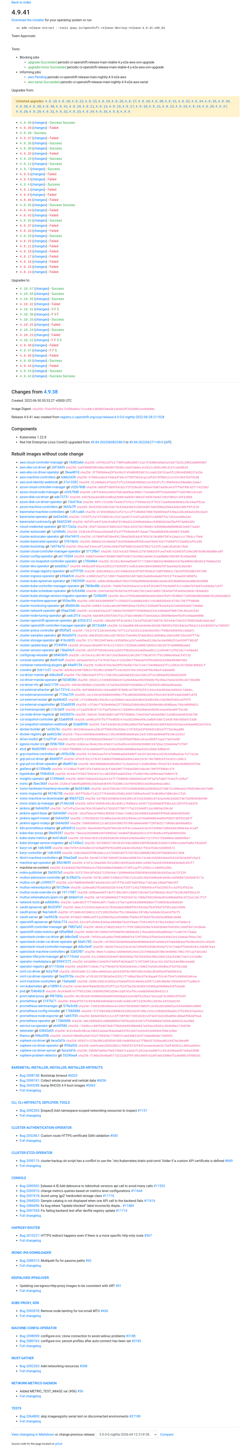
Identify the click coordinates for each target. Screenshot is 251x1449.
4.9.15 (115, 107)
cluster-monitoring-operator (40, 606)
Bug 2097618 (29, 1196)
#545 (114, 1136)
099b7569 (57, 744)
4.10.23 (26, 335)
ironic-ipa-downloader (31, 1253)
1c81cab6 (77, 512)
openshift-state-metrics (37, 932)
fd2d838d (69, 680)
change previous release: (77, 1434)
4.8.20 (64, 101)
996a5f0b (42, 1036)
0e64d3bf (42, 808)
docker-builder (30, 729)
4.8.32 (184, 101)
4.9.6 (25, 174)
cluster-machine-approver (38, 601)
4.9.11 (88, 107)
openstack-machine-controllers (42, 952)
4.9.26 (208, 107)
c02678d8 (78, 487)
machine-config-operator (34, 1328)
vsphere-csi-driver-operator (39, 1045)
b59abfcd (67, 576)
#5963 (90, 1085)
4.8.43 (26, 215)
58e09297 (55, 833)
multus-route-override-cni (38, 892)
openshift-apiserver (34, 922)
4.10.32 (26, 304)
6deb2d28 (68, 477)
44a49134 (74, 665)
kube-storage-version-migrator (41, 843)
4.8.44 (26, 210)
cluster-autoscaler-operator (39, 536)
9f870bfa (56, 996)
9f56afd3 (70, 1045)
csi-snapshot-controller (36, 719)
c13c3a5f (57, 709)
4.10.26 (26, 320)
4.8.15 (26, 267)
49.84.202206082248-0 (108, 442)
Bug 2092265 (29, 1111)
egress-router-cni (32, 744)
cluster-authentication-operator (41, 1128)
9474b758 (55, 793)
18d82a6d (76, 462)
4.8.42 (26, 221)
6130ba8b (43, 769)
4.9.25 (26, 154)
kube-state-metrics (33, 838)
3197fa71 (50, 1001)
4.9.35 (101, 112)
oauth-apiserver (31, 907)
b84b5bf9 (61, 655)
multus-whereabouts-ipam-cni (41, 897)
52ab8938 (67, 704)
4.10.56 (26, 294)
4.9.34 (88, 112)
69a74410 (71, 536)
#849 (229, 1161)
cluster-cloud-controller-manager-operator (50, 551)
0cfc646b (78, 591)
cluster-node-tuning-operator (40, 616)
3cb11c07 (44, 670)
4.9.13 (101, 107)
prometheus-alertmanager (39, 1006)
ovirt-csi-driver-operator (37, 976)
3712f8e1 (93, 551)
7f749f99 (60, 645)
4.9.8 (114, 112)
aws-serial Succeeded (44, 82)
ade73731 (61, 497)
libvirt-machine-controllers (39, 858)
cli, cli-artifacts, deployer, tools (41, 1103)
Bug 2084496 (29, 1206)
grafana (25, 769)
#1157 (142, 1111)
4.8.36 (224, 101)
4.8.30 (157, 101)
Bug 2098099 (29, 1336)
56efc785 (84, 942)
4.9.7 (25, 169)
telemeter (27, 1031)
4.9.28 (22, 112)
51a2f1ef (49, 739)
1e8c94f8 (44, 848)
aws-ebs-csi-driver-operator (39, 472)
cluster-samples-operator (38, 635)
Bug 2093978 (29, 1311)
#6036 (101, 1080)
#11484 (128, 1206)
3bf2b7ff (69, 507)
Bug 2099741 (29, 1080)
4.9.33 (75, 112)
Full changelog (30, 1090)
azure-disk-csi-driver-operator (41, 502)
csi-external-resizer (33, 700)
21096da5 (57, 779)
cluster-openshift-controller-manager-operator (53, 625)
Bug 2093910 (29, 1191)
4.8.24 (104, 101)
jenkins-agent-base (33, 813)
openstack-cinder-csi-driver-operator (46, 942)
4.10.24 (26, 330)
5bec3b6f (40, 784)
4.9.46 (26, 356)
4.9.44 (26, 366)
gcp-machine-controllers (37, 754)
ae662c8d (54, 734)
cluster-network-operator (38, 611)
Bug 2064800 (29, 1416)
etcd (23, 749)
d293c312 (84, 620)
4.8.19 (51, 101)
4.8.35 (210, 101)
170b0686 (73, 1011)
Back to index (21, 2)
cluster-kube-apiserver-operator (42, 581)
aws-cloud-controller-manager (41, 462)
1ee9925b (50, 917)
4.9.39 (26, 128)
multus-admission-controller (40, 877)
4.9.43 (26, 371)
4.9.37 (26, 138)
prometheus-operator (35, 1021)
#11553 (159, 1186)
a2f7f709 (76, 571)
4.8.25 (26, 241)
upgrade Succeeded (42, 62)
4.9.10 (75, 107)
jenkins (25, 808)
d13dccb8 (67, 803)
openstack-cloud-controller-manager (46, 947)
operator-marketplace (35, 961)
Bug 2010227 (29, 1236)
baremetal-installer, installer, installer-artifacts (57, 1068)
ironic (24, 784)
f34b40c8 (47, 774)
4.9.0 (25, 195)
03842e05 (46, 1031)
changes (39, 123)
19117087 (69, 892)
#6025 (72, 1076)
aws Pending (37, 77)
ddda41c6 (75, 897)
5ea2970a (66, 976)
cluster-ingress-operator (37, 576)
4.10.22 (26, 340)
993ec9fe (69, 601)
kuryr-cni (26, 848)
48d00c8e (72, 606)
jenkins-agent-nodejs (35, 823)
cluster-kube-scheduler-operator (43, 591)
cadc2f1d (73, 616)
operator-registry (32, 966)
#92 (88, 1261)
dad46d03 (60, 700)
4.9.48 (26, 345)
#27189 (135, 1416)
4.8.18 (26, 251)
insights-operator (32, 779)
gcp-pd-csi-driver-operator (38, 764)
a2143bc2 (76, 843)
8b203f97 (55, 907)
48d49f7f (56, 759)
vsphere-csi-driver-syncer (38, 1050)
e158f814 (54, 986)
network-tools (30, 902)
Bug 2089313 (29, 1261)
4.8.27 (131, 101)
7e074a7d (57, 546)
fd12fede (63, 887)
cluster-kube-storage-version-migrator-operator (54, 596)
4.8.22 (78, 101)
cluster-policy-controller (37, 630)
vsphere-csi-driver (32, 1041)
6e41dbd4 (59, 838)
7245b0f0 (100, 596)
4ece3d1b (58, 1041)
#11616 (149, 1201)
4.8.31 (171, 101)
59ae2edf (70, 858)
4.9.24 (195, 107)
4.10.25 (26, 325)
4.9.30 (26, 149)
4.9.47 (26, 351)
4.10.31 (26, 309)
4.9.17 (128, 107)
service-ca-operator (34, 1026)
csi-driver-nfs (29, 685)
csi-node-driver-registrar (37, 714)
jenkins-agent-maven (35, 818)
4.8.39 (35, 107)
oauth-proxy (28, 912)
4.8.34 (197, 101)
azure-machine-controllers (39, 507)
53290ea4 (70, 1055)
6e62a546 (60, 517)
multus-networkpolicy (35, 887)
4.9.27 (221, 107)
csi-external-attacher (35, 690)
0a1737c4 (62, 690)
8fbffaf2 (65, 630)
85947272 (63, 961)
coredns (25, 670)
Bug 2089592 (29, 1186)
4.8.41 (62, 107)
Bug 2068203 (29, 1201)
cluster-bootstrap (32, 546)
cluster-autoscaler (33, 532)
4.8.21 (26, 246)
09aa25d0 (68, 611)
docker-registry (30, 734)
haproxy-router (26, 1228)
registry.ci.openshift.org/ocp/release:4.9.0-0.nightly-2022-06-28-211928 (112, 417)
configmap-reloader (34, 655)
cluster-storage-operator (37, 640)
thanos (25, 1036)
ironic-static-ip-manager (37, 803)
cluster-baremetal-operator (39, 541)
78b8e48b (92, 586)
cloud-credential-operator (38, 527)
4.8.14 (26, 272)
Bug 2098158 (29, 1076)
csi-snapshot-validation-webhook (44, 724)
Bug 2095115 (29, 1161)
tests (16, 1408)
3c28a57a (73, 877)
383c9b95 (63, 863)
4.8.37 (26, 226)
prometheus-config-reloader (40, 1011)
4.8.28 (144, 101)
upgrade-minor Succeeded (47, 67)
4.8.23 (91, 101)
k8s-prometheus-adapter (37, 828)
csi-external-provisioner (37, 695)
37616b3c (71, 541)
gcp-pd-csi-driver (32, 759)
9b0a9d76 (69, 635)
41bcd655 (67, 640)
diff (167, 442)
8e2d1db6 (82, 788)
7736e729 (66, 695)
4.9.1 (25, 190)
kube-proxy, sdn (25, 1303)
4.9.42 (26, 376)
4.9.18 (141, 107)
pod (22, 991)
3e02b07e (67, 714)
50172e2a (69, 527)
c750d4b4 (90, 561)
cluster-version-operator (37, 650)
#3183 (136, 1341)
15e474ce (75, 502)
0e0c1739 (51, 685)
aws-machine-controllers (38, 477)
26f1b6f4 (58, 467)
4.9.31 (48, 112)
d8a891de (70, 764)
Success (56, 123)
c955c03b (67, 754)
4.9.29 (35, 112)
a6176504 (65, 556)
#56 (80, 1391)
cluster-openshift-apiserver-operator (46, 620)
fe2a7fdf (52, 971)
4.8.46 (26, 200)
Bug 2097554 (29, 1211)
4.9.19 (26, 159)
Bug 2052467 (29, 1136)
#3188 (131, 1336)
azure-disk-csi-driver (34, 497)
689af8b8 (66, 932)
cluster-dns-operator (34, 566)
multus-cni (27, 882)
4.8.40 (48, 107)
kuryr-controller (31, 853)
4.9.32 (62, 112)
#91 (118, 1286)
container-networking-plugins (41, 665)
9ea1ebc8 (49, 912)
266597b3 (55, 873)
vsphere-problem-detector (38, 1055)
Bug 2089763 (29, 1341)
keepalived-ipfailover (30, 1278)
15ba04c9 (67, 650)
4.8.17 (26, 257)
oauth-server (29, 917)
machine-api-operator (35, 863)
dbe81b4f (57, 660)
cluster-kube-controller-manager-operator (49, 586)
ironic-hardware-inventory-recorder (45, 788)
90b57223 (76, 798)
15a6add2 (69, 981)
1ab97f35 (71, 1016)
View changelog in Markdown (33, 1434)
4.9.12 (26, 164)
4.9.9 (125, 112)
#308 (83, 1366)
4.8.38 (22, 107)
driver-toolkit (29, 739)
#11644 (136, 1191)
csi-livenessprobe (32, 709)
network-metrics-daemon (34, 1383)
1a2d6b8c (58, 532)
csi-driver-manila (32, 675)
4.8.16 (26, 262)
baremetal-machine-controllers (42, 512)
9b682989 (38, 749)
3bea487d (72, 472)
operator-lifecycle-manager (39, 957)
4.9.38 (26, 133)
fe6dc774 (60, 922)
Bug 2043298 (29, 1085)
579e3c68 (70, 1006)
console (19, 1178)
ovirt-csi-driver (30, 971)
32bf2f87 (77, 952)
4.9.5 (25, 179)
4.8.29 (26, 236)
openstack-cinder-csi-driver (39, 937)
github (58, 1443)
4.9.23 (181, 107)
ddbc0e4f (56, 675)
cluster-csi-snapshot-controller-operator (48, 561)
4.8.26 (117, 101)
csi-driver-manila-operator (38, 680)
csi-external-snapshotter (37, 704)
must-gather (23, 1358)
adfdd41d (68, 828)
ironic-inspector (31, 793)
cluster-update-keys (34, 645)
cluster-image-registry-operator (42, 571)
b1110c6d (71, 957)
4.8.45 (26, 205)
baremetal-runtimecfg (35, 522)
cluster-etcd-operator (32, 1153)
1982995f (78, 581)
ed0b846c (52, 902)
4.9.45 (26, 361)
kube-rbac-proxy (31, 833)
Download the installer (28, 20)
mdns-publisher (31, 873)
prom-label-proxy (32, 996)
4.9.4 (25, 185)
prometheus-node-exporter (39, 1016)
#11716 (108, 1196)
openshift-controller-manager (41, 927)
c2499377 (47, 882)
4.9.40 (26, 123)
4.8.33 (26, 231)
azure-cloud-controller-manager (43, 487)
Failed (54, 128)
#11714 (121, 1211)
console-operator (32, 660)
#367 (148, 1236)
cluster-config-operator (36, 556)
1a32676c (53, 729)
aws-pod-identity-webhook (39, 482)
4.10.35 (26, 299)
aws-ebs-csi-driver (33, 467)
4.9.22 (168, 107)
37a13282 (70, 482)
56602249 (64, 522)
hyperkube (27, 774)
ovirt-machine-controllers (38, 981)
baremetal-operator (34, 517)
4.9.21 (155, 107)
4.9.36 (26, 143)
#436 (104, 1311)
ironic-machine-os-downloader (42, 798)
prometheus (28, 1001)
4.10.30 (26, 314)
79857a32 (75, 927)
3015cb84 (99, 625)
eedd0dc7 (62, 566)
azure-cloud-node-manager (39, 492)
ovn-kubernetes (31, 986)
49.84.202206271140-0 (146, 442)
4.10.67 (26, 289)
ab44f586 (60, 1026)
